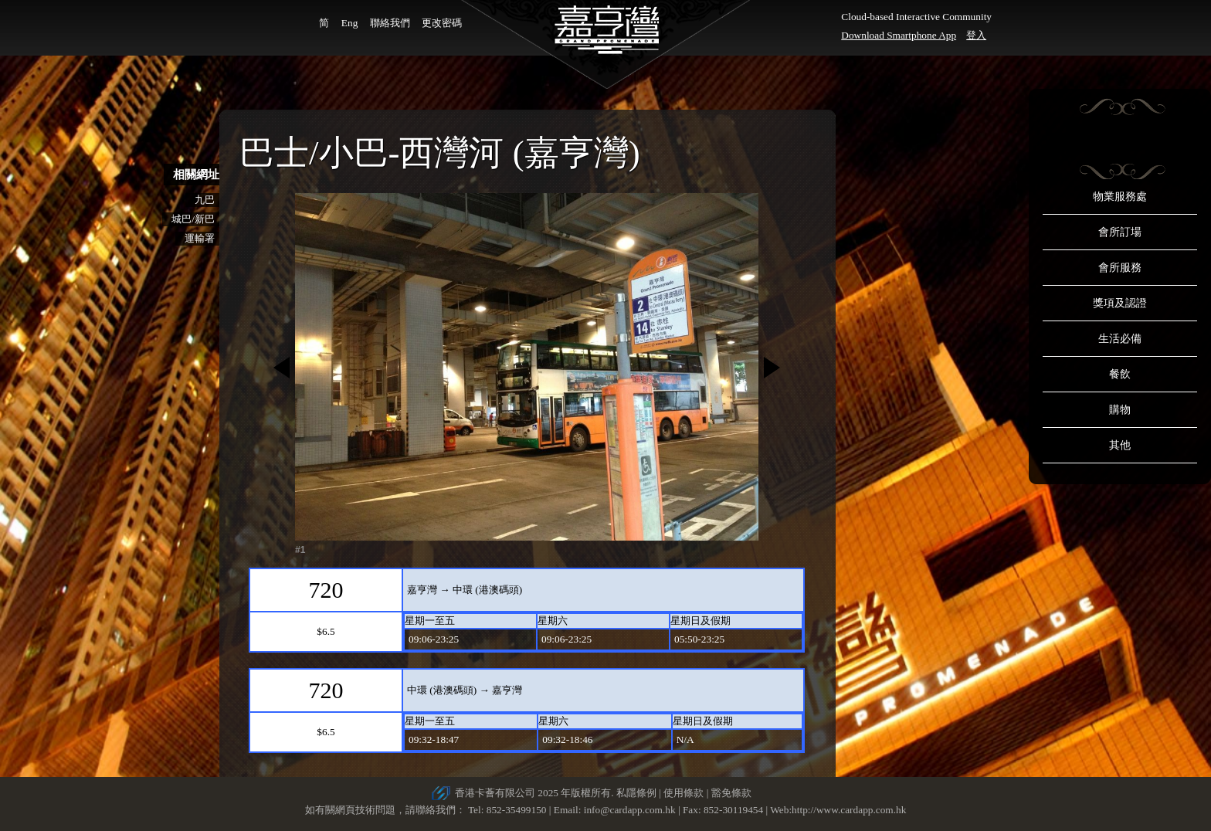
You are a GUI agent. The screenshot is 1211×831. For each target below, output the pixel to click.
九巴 (205, 199)
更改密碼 (442, 23)
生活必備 (1119, 338)
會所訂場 (1119, 232)
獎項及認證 (1120, 303)
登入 (976, 35)
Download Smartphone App (898, 35)
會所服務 (1119, 267)
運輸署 (200, 238)
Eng (349, 23)
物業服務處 (1120, 196)
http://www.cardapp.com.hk (849, 810)
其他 (1120, 445)
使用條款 (683, 793)
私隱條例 (636, 793)
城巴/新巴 (193, 219)
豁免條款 (731, 793)
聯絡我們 (390, 23)
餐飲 (1120, 374)
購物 (1120, 410)
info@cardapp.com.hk (631, 810)
